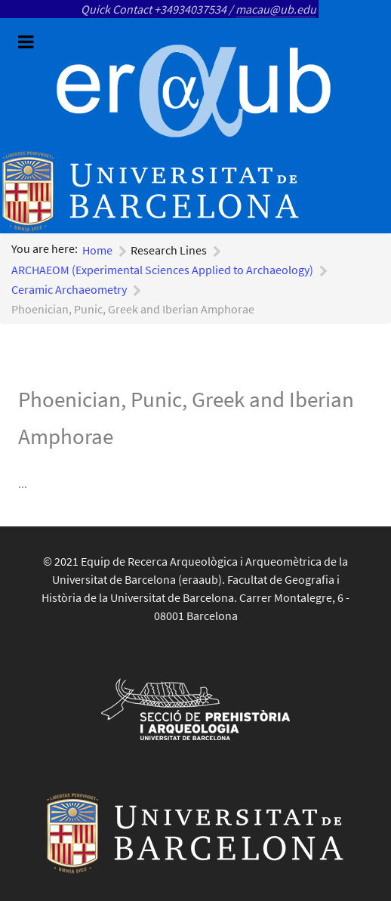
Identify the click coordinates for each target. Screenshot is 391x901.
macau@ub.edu (276, 9)
